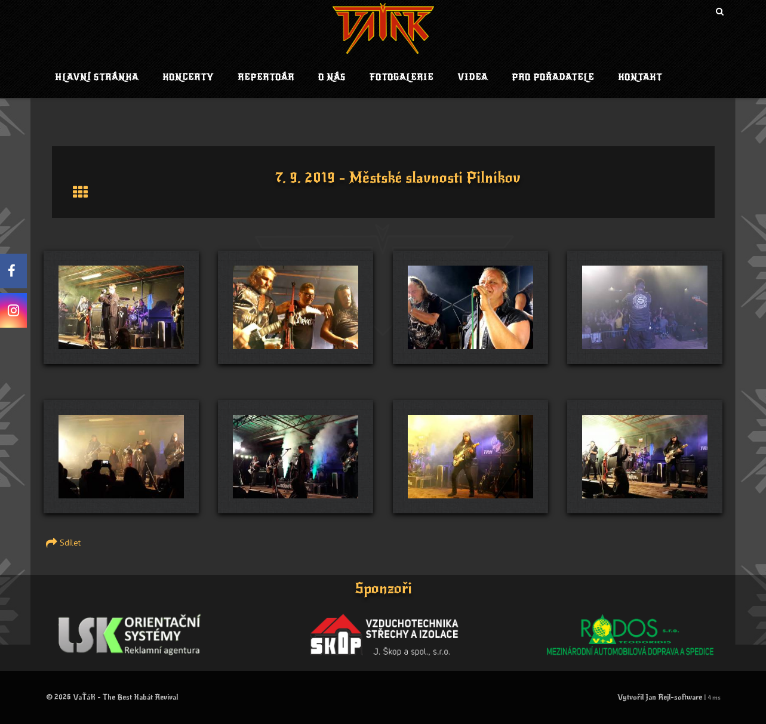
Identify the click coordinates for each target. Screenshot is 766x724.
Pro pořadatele (553, 77)
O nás (332, 77)
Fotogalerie (401, 77)
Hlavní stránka (97, 77)
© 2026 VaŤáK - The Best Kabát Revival (112, 697)
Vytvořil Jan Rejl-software (659, 697)
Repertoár (266, 77)
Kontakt (640, 77)
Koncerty (188, 77)
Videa (472, 77)
